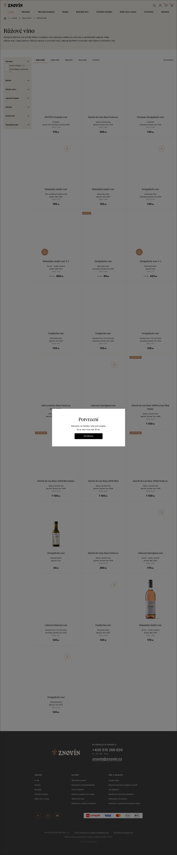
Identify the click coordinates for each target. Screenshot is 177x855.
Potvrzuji (88, 436)
